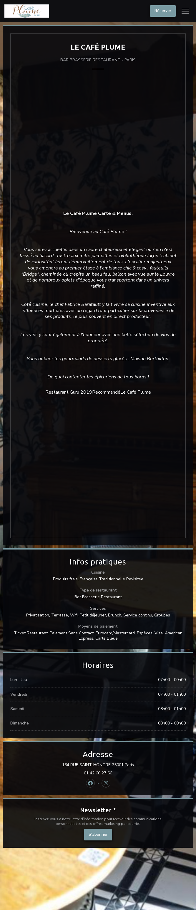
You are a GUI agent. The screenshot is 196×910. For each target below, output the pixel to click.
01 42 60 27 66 (98, 773)
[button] (185, 11)
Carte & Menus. (115, 213)
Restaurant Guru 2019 (68, 392)
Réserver (163, 11)
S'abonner (98, 834)
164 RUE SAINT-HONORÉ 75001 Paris (124, 765)
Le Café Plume (135, 392)
